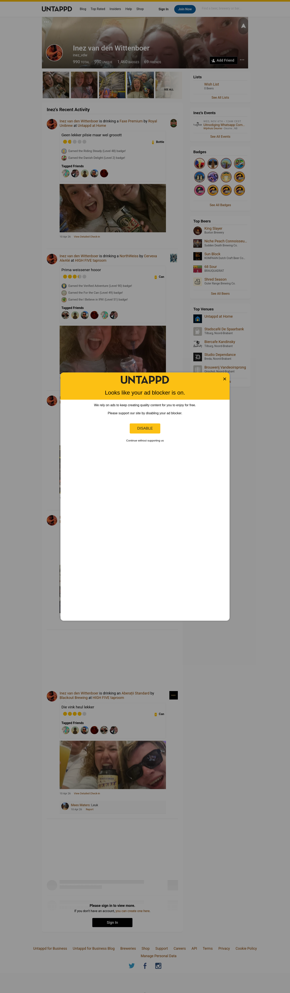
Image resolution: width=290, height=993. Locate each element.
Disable (145, 428)
